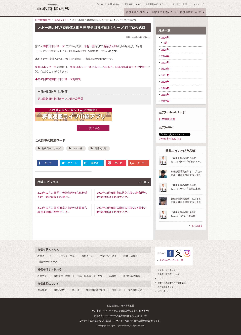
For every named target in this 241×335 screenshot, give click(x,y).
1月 (166, 42)
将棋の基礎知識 (131, 276)
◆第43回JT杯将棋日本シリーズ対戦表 (58, 79)
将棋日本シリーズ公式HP (85, 66)
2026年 (165, 37)
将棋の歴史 (59, 290)
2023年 (165, 62)
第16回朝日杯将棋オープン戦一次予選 (60, 98)
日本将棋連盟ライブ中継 (130, 66)
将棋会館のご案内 (95, 290)
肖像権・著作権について (168, 274)
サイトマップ (197, 4)
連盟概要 (42, 290)
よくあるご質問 (180, 4)
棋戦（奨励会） (132, 256)
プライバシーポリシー (167, 270)
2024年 (165, 56)
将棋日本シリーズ (54, 46)
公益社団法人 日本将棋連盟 (53, 7)
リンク (160, 278)
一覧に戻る (93, 128)
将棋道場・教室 (62, 276)
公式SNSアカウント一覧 (171, 260)
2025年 (165, 49)
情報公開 (116, 290)
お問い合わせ (114, 4)
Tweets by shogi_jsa (170, 138)
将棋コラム (87, 256)
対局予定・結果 (108, 256)
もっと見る (197, 225)
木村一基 (89, 46)
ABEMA (107, 66)
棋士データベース (48, 261)
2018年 (165, 94)
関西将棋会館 (135, 290)
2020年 (165, 81)
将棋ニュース (44, 256)
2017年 (165, 101)
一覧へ (145, 182)
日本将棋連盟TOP (43, 20)
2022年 (165, 69)
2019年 (165, 88)
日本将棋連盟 (167, 119)
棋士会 (75, 290)
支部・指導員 (84, 276)
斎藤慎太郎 (110, 46)
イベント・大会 (66, 256)
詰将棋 (112, 276)
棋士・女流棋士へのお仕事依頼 (171, 283)
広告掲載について (133, 4)
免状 (100, 276)
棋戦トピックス (62, 20)
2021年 (165, 75)
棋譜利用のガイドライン (157, 4)
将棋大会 (42, 276)
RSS (101, 4)
